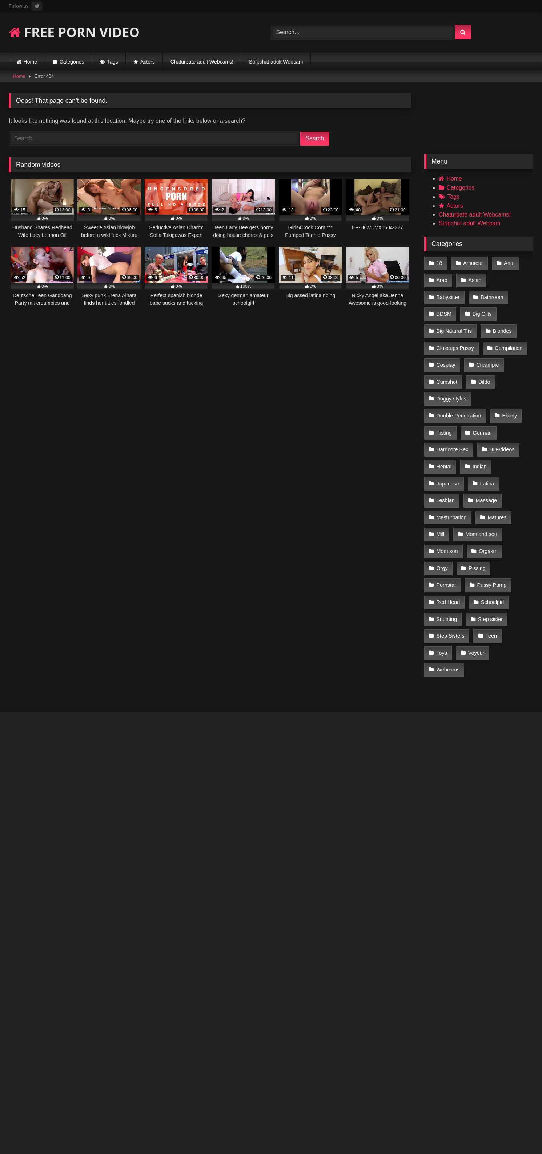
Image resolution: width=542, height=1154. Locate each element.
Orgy (441, 524)
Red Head (497, 539)
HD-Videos (500, 416)
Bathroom (447, 293)
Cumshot (489, 355)
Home (30, 62)
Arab (441, 278)
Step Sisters (495, 570)
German (480, 401)
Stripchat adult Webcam (276, 62)
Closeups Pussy (494, 324)
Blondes (445, 324)
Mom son (447, 509)
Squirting (489, 555)
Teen (441, 585)
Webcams (447, 601)
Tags (112, 62)
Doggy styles (483, 370)
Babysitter (512, 278)
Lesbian (445, 462)
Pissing (475, 524)
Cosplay (493, 340)
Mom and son (480, 493)
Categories (72, 62)
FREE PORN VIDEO (74, 32)
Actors (147, 62)
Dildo (442, 370)
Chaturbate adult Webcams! (201, 62)
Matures (495, 478)
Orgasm (487, 509)
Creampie (447, 355)
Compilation (450, 340)
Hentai (443, 432)
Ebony (508, 386)
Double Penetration (458, 386)
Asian (473, 278)
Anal (507, 263)
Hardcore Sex (452, 416)
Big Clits (445, 309)
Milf (440, 493)
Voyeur (506, 585)
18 (439, 263)
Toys (472, 585)
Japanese (447, 447)
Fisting (443, 401)
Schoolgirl (447, 555)
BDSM (486, 293)
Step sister (448, 570)
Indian (478, 432)
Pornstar (514, 524)
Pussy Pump (451, 539)
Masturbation (451, 478)
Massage (484, 462)
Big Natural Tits (493, 309)
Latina (486, 447)
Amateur (472, 263)
